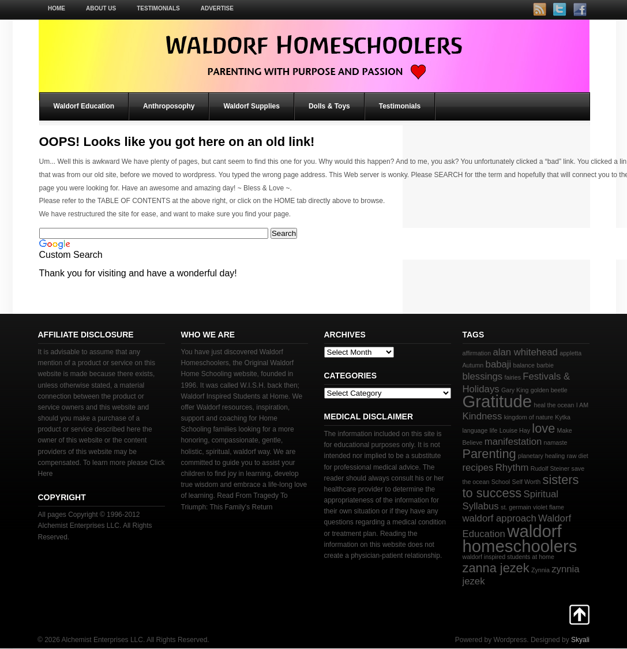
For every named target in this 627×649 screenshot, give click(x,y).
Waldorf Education (84, 106)
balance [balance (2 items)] (524, 365)
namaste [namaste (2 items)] (556, 442)
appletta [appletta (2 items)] (570, 353)
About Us (101, 8)
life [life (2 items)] (494, 430)
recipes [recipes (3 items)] (478, 467)
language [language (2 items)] (475, 430)
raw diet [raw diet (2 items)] (577, 455)
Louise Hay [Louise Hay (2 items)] (515, 430)
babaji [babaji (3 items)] (499, 364)
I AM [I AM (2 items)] (582, 405)
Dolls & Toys (329, 106)
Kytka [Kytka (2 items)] (562, 417)
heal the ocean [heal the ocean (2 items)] (554, 405)
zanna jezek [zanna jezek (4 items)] (496, 568)
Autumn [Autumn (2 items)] (473, 365)
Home (56, 8)
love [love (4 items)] (543, 428)
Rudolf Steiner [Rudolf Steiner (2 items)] (550, 468)
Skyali (580, 640)
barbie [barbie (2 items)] (545, 365)
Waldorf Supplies (251, 106)
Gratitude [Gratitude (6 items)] (497, 401)
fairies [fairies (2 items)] (513, 377)
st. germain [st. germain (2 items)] (516, 507)
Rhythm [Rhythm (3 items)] (512, 467)
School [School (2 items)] (500, 481)
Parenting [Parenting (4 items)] (489, 454)
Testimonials (158, 8)
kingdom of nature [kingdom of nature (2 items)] (528, 417)
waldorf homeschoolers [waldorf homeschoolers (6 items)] (520, 539)
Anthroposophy (168, 106)
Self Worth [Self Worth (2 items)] (526, 481)
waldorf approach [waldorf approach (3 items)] (499, 518)
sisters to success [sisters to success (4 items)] (521, 486)
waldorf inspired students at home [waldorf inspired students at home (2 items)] (508, 556)
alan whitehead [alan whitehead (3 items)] (525, 352)
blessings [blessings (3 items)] (483, 376)
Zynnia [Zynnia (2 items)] (540, 570)
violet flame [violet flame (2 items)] (548, 507)
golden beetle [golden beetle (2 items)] (549, 390)
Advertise (217, 8)
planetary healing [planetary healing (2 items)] (541, 455)
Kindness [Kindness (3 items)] (482, 416)
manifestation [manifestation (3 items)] (513, 441)
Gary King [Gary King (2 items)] (514, 390)
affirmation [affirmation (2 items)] (477, 353)
